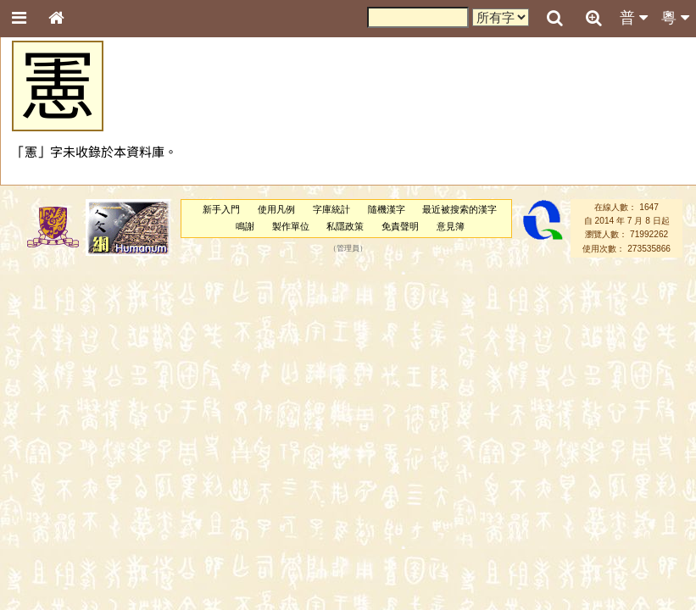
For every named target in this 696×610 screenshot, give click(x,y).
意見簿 (451, 226)
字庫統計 (331, 209)
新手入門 (221, 209)
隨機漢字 (386, 209)
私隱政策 (345, 226)
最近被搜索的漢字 (459, 209)
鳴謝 (245, 226)
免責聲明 (400, 226)
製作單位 (290, 226)
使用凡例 (276, 209)
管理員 (348, 248)
